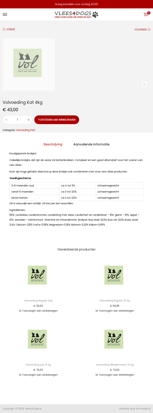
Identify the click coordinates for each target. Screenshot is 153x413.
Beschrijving (53, 144)
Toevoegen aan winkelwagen (56, 119)
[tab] (53, 144)
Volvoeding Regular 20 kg (115, 300)
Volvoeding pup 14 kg (38, 364)
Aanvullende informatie (91, 144)
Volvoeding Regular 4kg (38, 300)
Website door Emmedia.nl (134, 408)
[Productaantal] (17, 119)
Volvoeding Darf (25, 130)
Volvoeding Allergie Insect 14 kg (114, 364)
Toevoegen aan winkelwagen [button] (38, 310)
